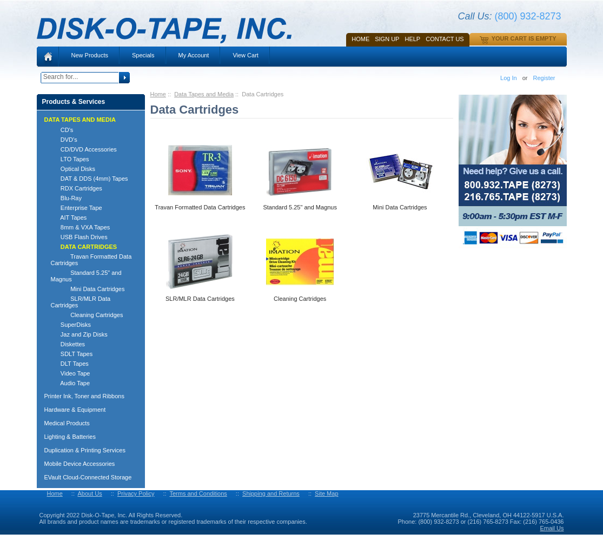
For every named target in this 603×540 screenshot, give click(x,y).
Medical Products (67, 423)
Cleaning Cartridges (87, 315)
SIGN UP (387, 39)
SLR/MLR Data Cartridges (81, 301)
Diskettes (68, 344)
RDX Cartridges (76, 188)
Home (360, 39)
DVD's (64, 139)
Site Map (326, 493)
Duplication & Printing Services (84, 450)
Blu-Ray (66, 198)
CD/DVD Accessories (84, 149)
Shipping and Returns (271, 493)
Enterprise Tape (76, 208)
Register (544, 78)
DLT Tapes (70, 363)
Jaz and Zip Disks (79, 334)
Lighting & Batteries (70, 436)
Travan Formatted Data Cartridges (91, 259)
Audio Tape (70, 383)
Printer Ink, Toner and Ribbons (84, 396)
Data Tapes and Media (204, 94)
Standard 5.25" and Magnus (86, 275)
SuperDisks (71, 324)
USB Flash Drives (79, 237)
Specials (143, 55)
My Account (193, 55)
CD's (62, 130)
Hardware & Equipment (75, 409)
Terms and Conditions (198, 493)
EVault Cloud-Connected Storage (88, 477)
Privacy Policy (135, 493)
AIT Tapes (69, 217)
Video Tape (70, 373)
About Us (89, 493)
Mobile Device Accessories (79, 463)
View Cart (245, 55)
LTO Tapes (70, 159)
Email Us (552, 528)
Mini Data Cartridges (88, 289)
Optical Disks (73, 169)
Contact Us (445, 39)
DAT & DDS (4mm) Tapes (89, 178)
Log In (508, 78)
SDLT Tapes (72, 354)
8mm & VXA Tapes (80, 227)
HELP (412, 39)
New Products (89, 55)
